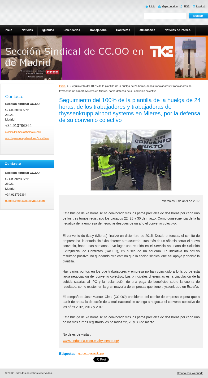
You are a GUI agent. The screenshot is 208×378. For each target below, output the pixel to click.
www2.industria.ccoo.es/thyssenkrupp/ (91, 341)
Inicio (62, 86)
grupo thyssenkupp (91, 353)
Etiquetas (67, 353)
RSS (186, 6)
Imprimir (200, 6)
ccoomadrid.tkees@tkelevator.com (23, 132)
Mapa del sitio (170, 6)
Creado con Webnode (190, 373)
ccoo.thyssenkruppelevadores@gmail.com (27, 138)
